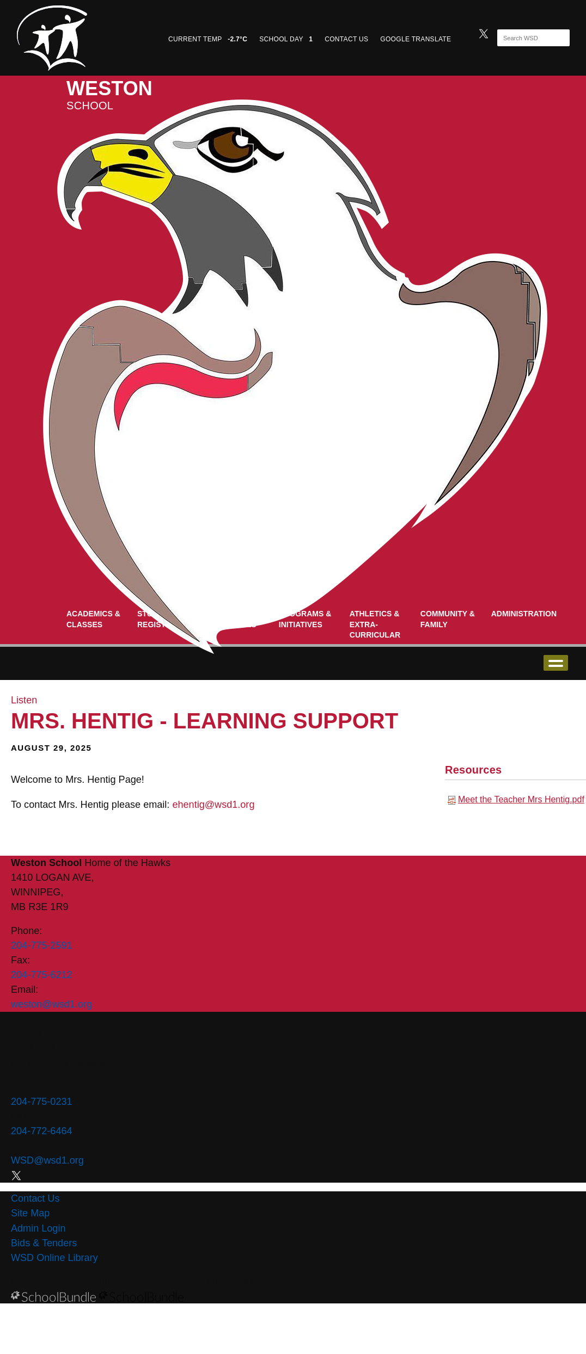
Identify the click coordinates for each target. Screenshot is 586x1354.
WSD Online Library (54, 1257)
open (556, 663)
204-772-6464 (41, 1131)
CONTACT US (346, 39)
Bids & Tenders (44, 1243)
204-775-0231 (41, 1101)
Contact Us (35, 1198)
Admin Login (38, 1228)
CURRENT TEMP (207, 39)
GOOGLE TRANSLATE (416, 39)
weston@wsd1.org (51, 1004)
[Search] (524, 37)
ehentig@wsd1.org (213, 804)
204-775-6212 (41, 974)
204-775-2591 (41, 945)
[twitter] (483, 33)
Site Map (30, 1213)
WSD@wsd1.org (47, 1160)
